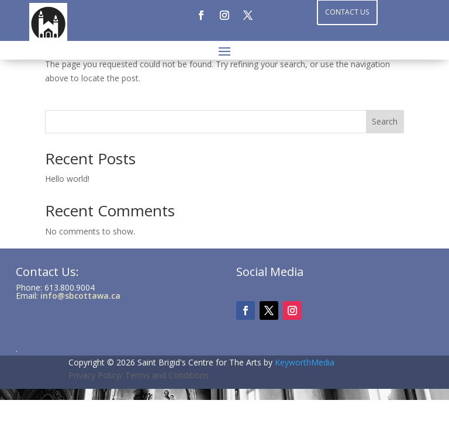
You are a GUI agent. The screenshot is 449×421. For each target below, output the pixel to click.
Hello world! (67, 178)
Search (385, 121)
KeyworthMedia (304, 362)
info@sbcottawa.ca (80, 295)
